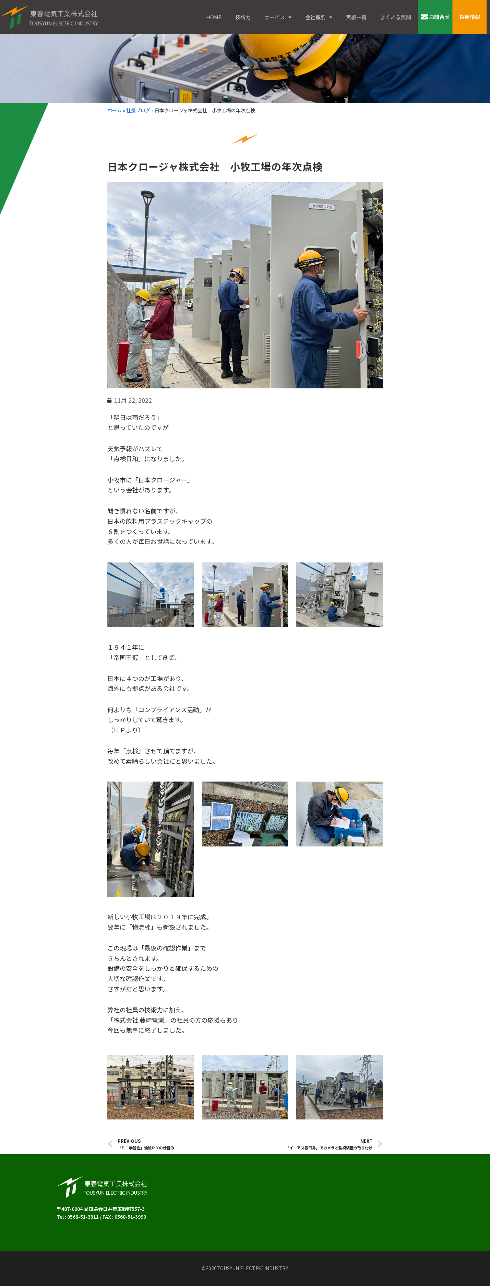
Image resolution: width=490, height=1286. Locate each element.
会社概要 (318, 17)
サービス (277, 17)
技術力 (243, 17)
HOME (214, 17)
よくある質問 (395, 17)
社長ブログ (138, 110)
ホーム (114, 110)
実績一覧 (356, 17)
